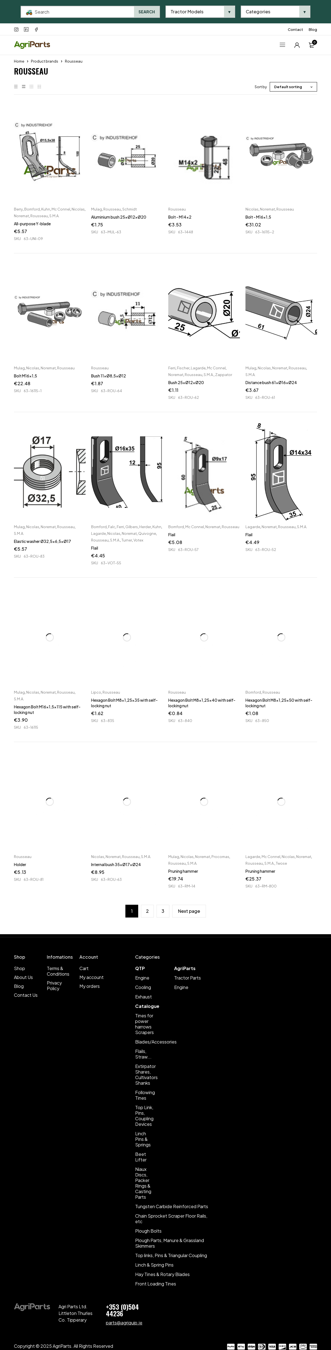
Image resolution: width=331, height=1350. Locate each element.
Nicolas (78, 209)
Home (19, 61)
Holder (20, 864)
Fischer (183, 368)
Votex (138, 540)
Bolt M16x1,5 (25, 375)
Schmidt (129, 209)
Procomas (220, 856)
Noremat (21, 216)
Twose (281, 863)
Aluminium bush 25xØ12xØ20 (118, 216)
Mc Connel (61, 209)
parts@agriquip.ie (124, 1323)
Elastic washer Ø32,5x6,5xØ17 (42, 541)
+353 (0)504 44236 (122, 1310)
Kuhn (45, 209)
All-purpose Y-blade (32, 223)
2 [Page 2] (147, 911)
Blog (313, 29)
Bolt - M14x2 (179, 216)
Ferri (172, 368)
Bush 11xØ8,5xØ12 (108, 375)
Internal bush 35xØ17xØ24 (116, 864)
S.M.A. (54, 216)
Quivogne (147, 533)
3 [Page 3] (163, 911)
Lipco (96, 692)
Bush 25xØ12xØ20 (186, 382)
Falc (111, 527)
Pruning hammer (183, 871)
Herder (145, 527)
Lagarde (198, 368)
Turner (126, 540)
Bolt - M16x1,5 (258, 216)
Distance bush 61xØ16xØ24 (271, 382)
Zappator (223, 374)
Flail (94, 547)
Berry (18, 209)
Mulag (96, 209)
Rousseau (39, 216)
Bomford (32, 209)
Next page (189, 911)
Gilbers (131, 527)
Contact (295, 29)
